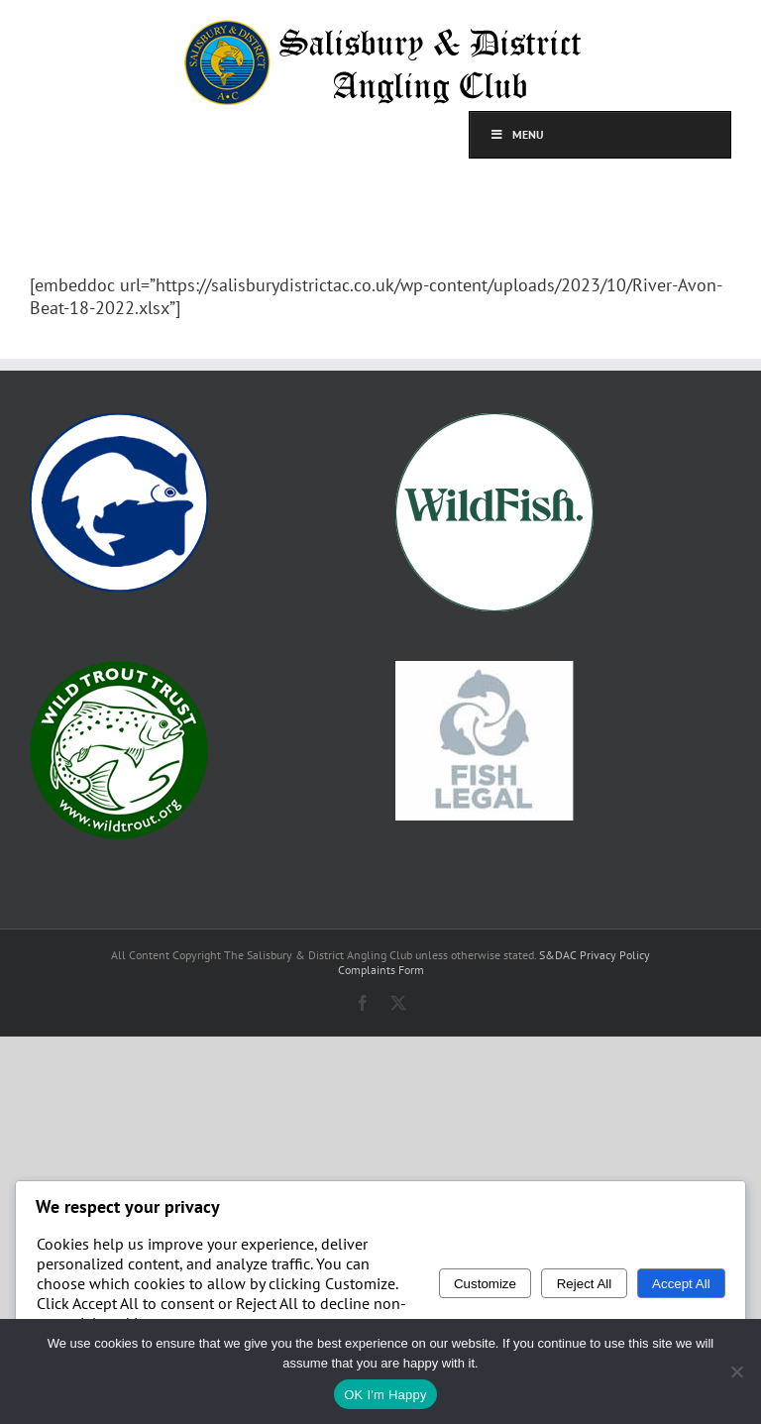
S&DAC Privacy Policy (594, 954)
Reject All (584, 1283)
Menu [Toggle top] (516, 134)
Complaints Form (381, 969)
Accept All (681, 1283)
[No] (736, 1371)
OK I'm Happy (385, 1394)
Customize (485, 1283)
